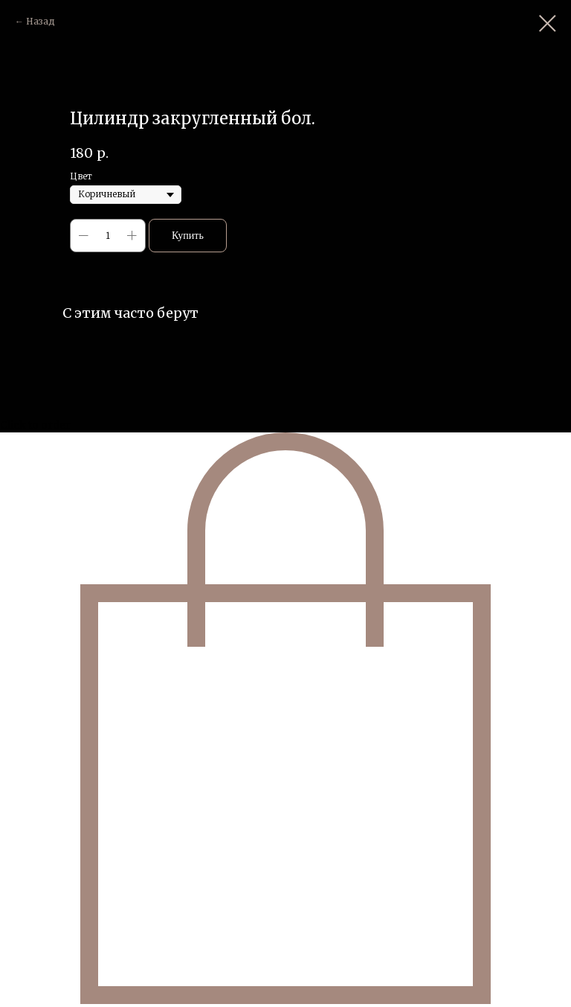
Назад (40, 21)
